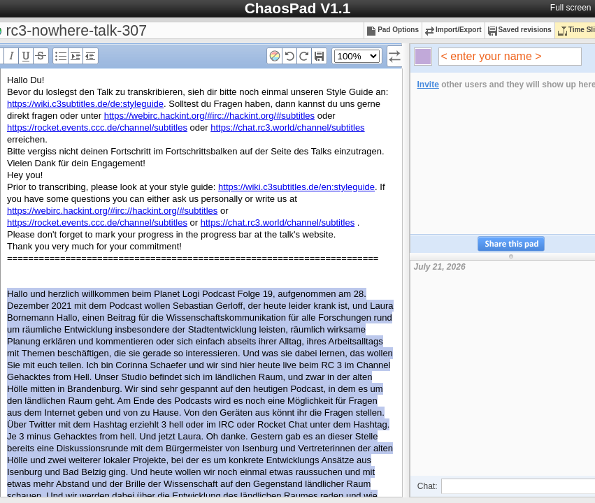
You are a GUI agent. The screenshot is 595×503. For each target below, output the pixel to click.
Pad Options (393, 30)
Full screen (571, 8)
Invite (428, 84)
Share (511, 244)
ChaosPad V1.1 (298, 8)
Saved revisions (520, 30)
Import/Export (453, 30)
